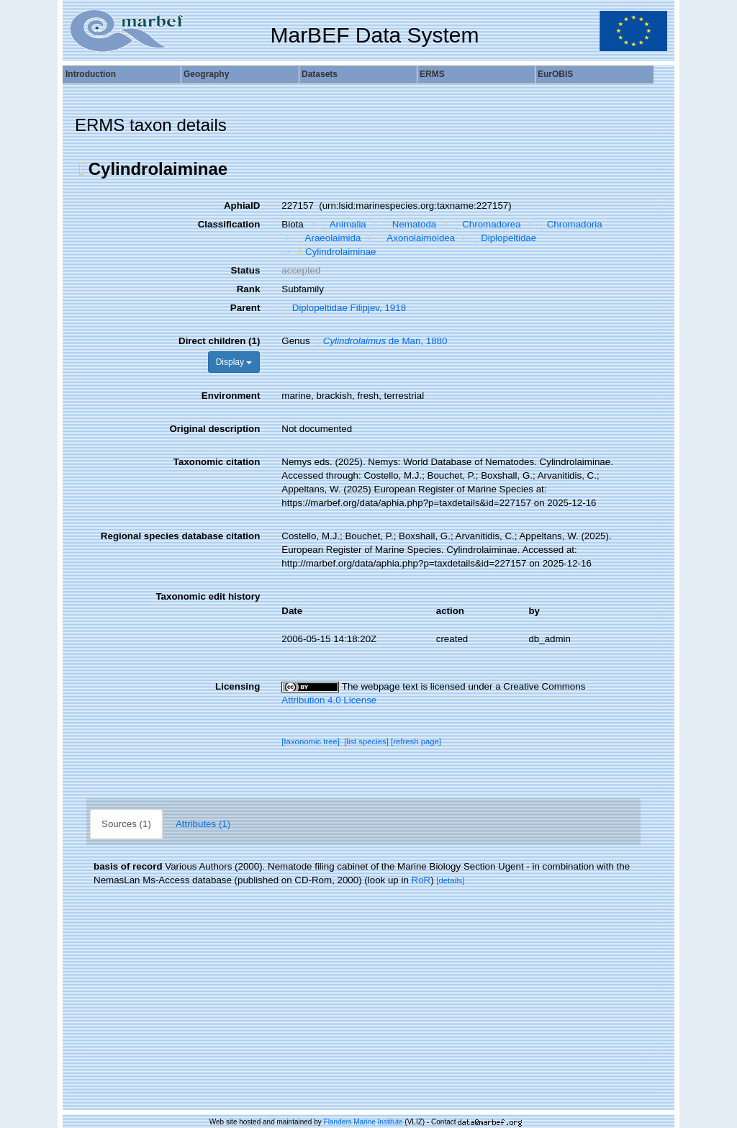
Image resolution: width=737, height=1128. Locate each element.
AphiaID (242, 205)
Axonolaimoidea (415, 238)
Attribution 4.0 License (328, 700)
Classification (229, 224)
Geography (206, 74)
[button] (82, 169)
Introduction (90, 74)
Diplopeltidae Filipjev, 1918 (343, 307)
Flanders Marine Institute (363, 1122)
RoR (421, 880)
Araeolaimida (327, 238)
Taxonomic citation (216, 461)
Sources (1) (126, 823)
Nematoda (408, 224)
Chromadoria (569, 224)
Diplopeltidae (504, 238)
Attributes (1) (203, 823)
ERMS (432, 74)
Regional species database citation (180, 536)
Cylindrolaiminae (335, 251)
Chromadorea (486, 224)
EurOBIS (555, 74)
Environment (231, 395)
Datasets (320, 74)
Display (234, 362)
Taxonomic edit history (207, 596)
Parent (245, 307)
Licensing (237, 686)
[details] (450, 880)
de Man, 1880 (379, 340)
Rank (249, 289)
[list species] (366, 741)
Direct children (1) (219, 340)
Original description (214, 428)
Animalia (342, 224)
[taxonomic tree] (310, 741)
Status (246, 270)
